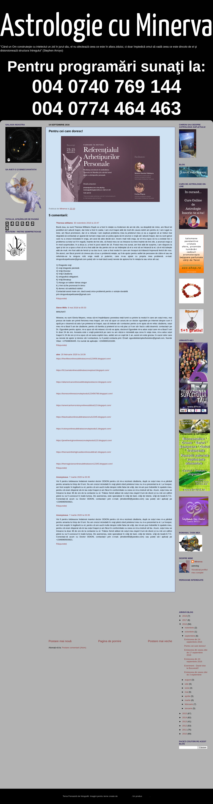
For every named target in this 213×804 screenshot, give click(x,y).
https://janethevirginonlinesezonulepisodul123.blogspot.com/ (84, 440)
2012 (185, 726)
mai (187, 692)
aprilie (188, 696)
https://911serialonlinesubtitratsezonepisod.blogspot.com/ (82, 370)
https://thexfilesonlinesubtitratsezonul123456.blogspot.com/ (83, 358)
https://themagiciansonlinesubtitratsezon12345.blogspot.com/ (84, 464)
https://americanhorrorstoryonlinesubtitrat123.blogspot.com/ (83, 405)
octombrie (189, 632)
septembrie (190, 636)
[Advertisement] (110, 615)
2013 (185, 721)
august (188, 680)
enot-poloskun (124, 796)
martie (188, 700)
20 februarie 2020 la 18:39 (73, 354)
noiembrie (189, 628)
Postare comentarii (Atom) (74, 647)
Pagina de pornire (109, 641)
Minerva (198, 561)
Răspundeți (61, 298)
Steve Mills (61, 307)
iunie (187, 688)
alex (58, 354)
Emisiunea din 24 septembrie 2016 (193, 640)
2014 (185, 717)
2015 (185, 713)
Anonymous (62, 477)
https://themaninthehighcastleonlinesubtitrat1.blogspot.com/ (83, 452)
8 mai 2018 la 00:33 (77, 307)
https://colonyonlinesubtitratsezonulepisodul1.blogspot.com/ (83, 429)
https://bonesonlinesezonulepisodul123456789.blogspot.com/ (84, 393)
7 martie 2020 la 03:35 (79, 477)
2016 (185, 624)
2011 (185, 730)
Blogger (146, 796)
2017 (185, 620)
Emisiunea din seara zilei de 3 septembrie (195, 673)
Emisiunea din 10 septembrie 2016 (193, 660)
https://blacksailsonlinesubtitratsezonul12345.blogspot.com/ (83, 417)
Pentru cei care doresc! (195, 646)
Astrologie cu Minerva (106, 27)
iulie (187, 684)
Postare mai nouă (60, 641)
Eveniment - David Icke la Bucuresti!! (195, 667)
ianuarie (189, 708)
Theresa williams (64, 223)
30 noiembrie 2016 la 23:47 (86, 223)
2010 (185, 734)
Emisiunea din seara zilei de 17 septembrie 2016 (195, 652)
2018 (185, 616)
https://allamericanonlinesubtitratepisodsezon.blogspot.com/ (83, 382)
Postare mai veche (160, 641)
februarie (189, 704)
